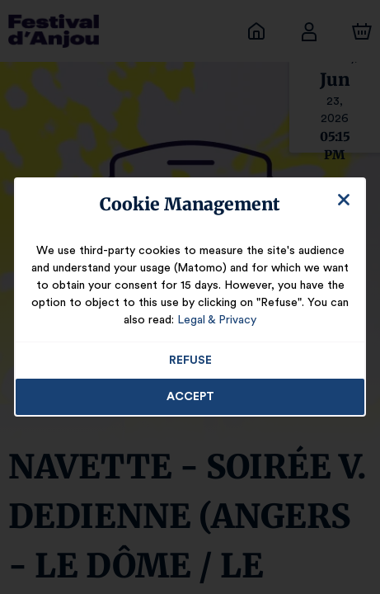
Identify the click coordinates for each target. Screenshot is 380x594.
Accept (190, 396)
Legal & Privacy (190, 320)
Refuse (190, 360)
